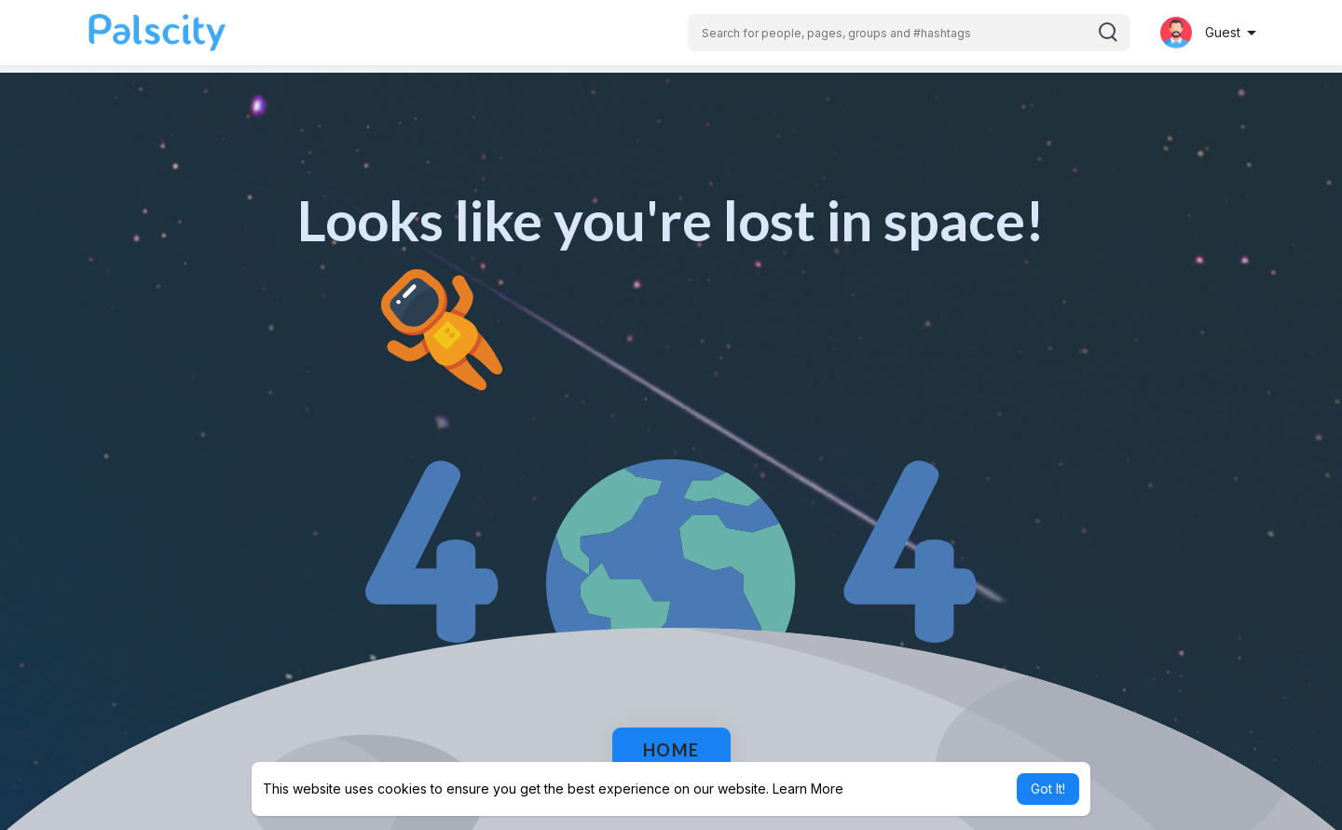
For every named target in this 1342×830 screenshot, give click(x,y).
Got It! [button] (1048, 788)
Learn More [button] (808, 788)
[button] (909, 32)
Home (671, 750)
